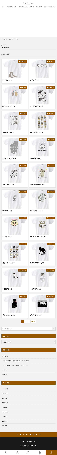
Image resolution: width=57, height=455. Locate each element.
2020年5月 (5, 402)
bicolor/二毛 (23, 61)
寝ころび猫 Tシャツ (36, 106)
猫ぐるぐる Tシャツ (36, 210)
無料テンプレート (23, 6)
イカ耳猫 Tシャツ (35, 289)
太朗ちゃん (5, 374)
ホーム (3, 6)
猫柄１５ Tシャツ (8, 263)
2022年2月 (5, 393)
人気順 (7, 54)
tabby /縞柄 (23, 191)
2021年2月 (5, 398)
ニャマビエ (5, 370)
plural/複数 (51, 61)
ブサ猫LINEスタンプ (49, 6)
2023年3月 (5, 389)
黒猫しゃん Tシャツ (8, 315)
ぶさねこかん (33, 445)
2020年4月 (5, 407)
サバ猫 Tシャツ (7, 210)
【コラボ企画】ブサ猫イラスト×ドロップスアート (15, 365)
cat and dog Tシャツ (9, 158)
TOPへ (51, 452)
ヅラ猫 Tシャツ (7, 289)
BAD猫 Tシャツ (7, 237)
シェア (17, 452)
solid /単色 (23, 113)
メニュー (28, 452)
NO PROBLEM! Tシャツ (38, 237)
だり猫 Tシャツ (7, 80)
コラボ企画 (39, 6)
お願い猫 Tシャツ (8, 132)
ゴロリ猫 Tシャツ (35, 315)
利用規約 (32, 6)
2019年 (11, 39)
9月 (17, 39)
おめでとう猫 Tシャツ (37, 184)
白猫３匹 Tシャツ (35, 80)
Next (32, 321)
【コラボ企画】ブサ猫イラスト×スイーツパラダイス (15, 360)
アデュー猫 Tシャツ (8, 184)
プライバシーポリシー (28, 441)
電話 (40, 452)
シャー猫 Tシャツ (35, 158)
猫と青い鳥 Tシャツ (8, 106)
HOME (5, 39)
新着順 (3, 54)
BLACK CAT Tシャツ (37, 263)
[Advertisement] (28, 22)
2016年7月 (5, 421)
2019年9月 (5, 416)
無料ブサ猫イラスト (12, 6)
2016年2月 (5, 425)
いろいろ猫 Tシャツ (36, 132)
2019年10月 (5, 412)
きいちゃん (5, 356)
